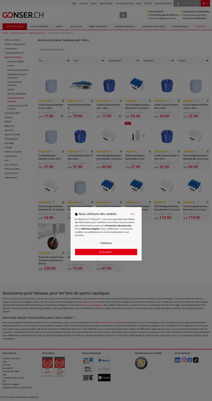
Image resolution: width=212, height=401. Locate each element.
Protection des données (118, 225)
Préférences (106, 242)
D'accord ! (106, 252)
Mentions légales (90, 228)
